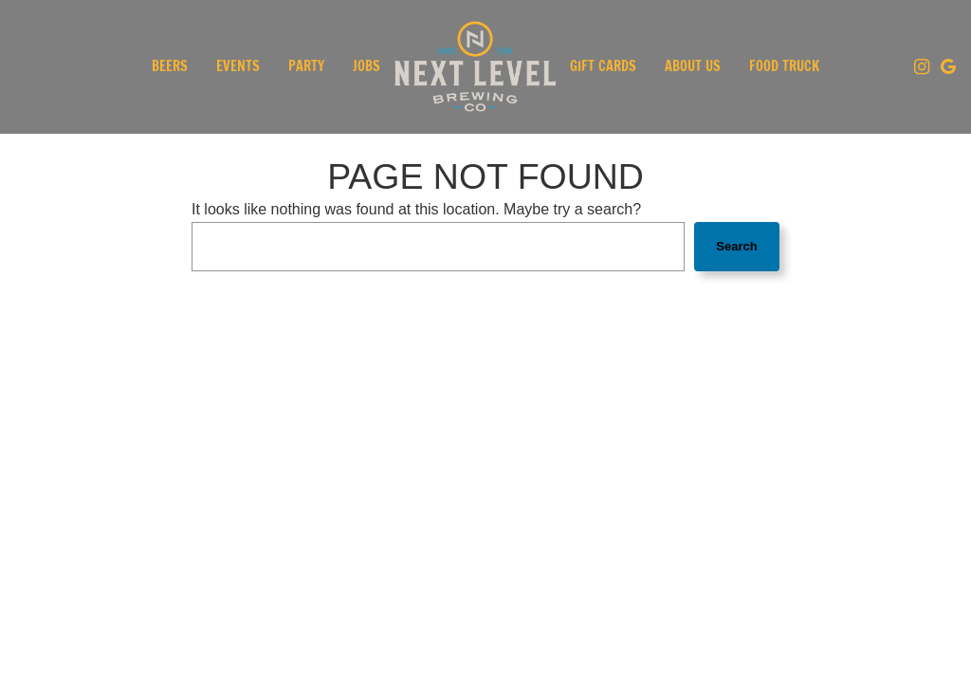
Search (736, 246)
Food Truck (784, 66)
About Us (693, 66)
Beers (170, 66)
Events (238, 66)
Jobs (366, 66)
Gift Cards (603, 66)
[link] (475, 67)
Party (306, 66)
